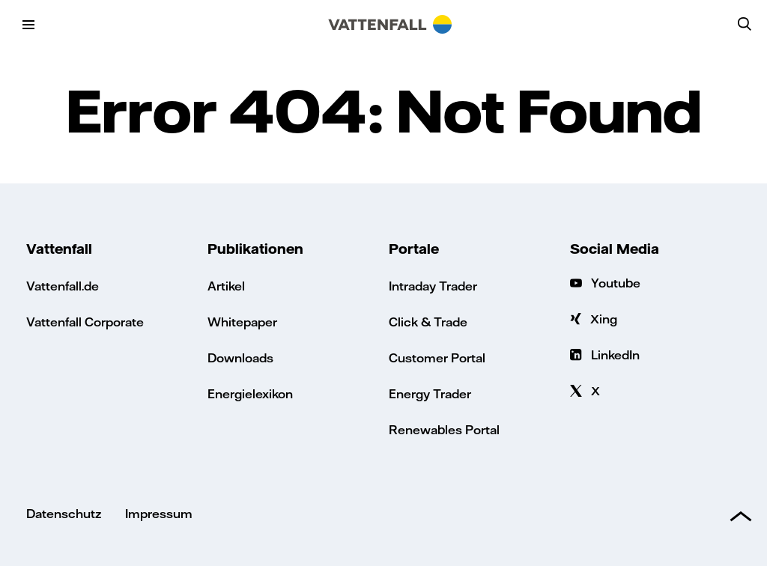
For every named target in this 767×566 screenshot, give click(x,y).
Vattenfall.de (62, 286)
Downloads (240, 357)
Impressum (158, 513)
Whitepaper (242, 321)
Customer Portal (437, 357)
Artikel (226, 286)
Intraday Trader (433, 286)
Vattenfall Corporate (85, 321)
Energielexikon (250, 393)
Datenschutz (63, 513)
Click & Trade (428, 321)
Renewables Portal (444, 429)
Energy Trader (430, 393)
